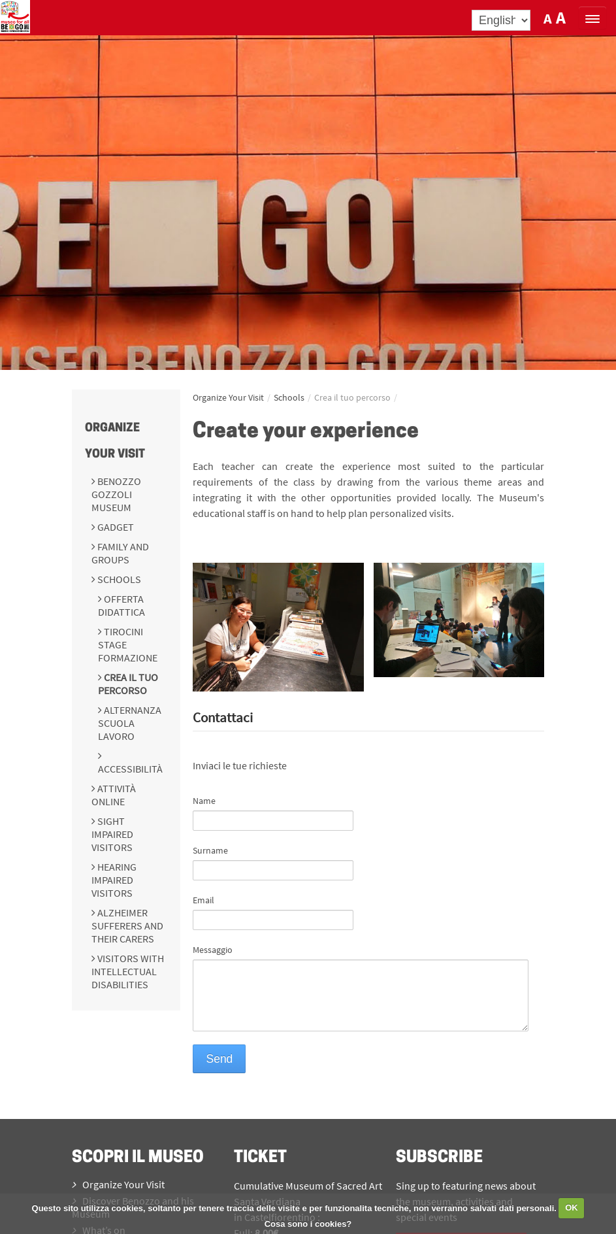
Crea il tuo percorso (128, 684)
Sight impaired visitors (112, 834)
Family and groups (120, 553)
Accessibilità (130, 768)
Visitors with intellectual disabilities (127, 971)
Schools (118, 579)
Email (203, 900)
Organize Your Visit (228, 397)
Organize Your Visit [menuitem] (118, 1184)
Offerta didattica (121, 605)
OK (571, 1207)
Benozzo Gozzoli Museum (116, 494)
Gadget (114, 526)
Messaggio (213, 950)
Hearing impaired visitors (114, 879)
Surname (210, 850)
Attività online (113, 795)
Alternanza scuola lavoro (129, 722)
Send (219, 1058)
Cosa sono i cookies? (308, 1224)
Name (204, 801)
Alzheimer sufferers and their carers (127, 925)
